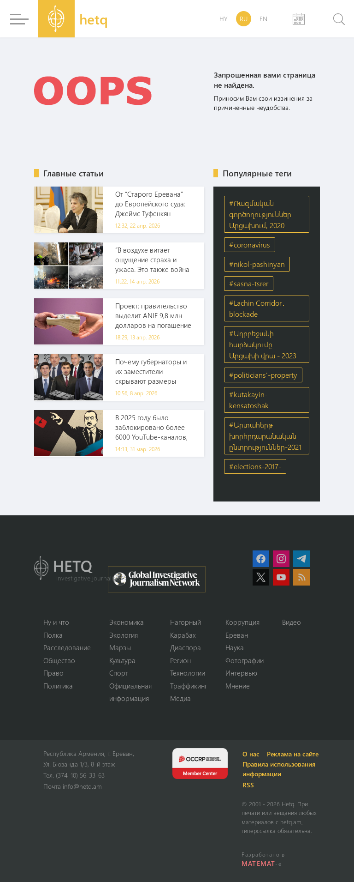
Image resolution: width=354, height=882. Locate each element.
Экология (123, 635)
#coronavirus (249, 244)
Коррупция (242, 622)
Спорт (118, 672)
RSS (248, 784)
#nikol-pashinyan (257, 264)
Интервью (241, 672)
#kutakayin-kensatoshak (249, 399)
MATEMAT (258, 863)
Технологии (187, 672)
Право (53, 672)
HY (223, 18)
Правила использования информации (278, 769)
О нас (251, 753)
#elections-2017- (255, 466)
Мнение (237, 685)
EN (263, 18)
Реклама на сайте (293, 753)
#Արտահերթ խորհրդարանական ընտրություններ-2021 (265, 436)
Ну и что (56, 622)
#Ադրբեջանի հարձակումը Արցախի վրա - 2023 (262, 344)
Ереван (236, 635)
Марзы (120, 647)
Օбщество (59, 660)
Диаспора (185, 647)
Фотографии (244, 660)
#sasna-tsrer (248, 283)
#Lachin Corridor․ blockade (257, 308)
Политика (58, 685)
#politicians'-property (263, 375)
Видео (291, 622)
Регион (180, 660)
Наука (234, 647)
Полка (53, 635)
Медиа (180, 698)
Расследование (67, 647)
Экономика (126, 622)
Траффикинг (188, 685)
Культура (122, 660)
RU (244, 18)
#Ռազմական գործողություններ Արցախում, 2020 (260, 214)
